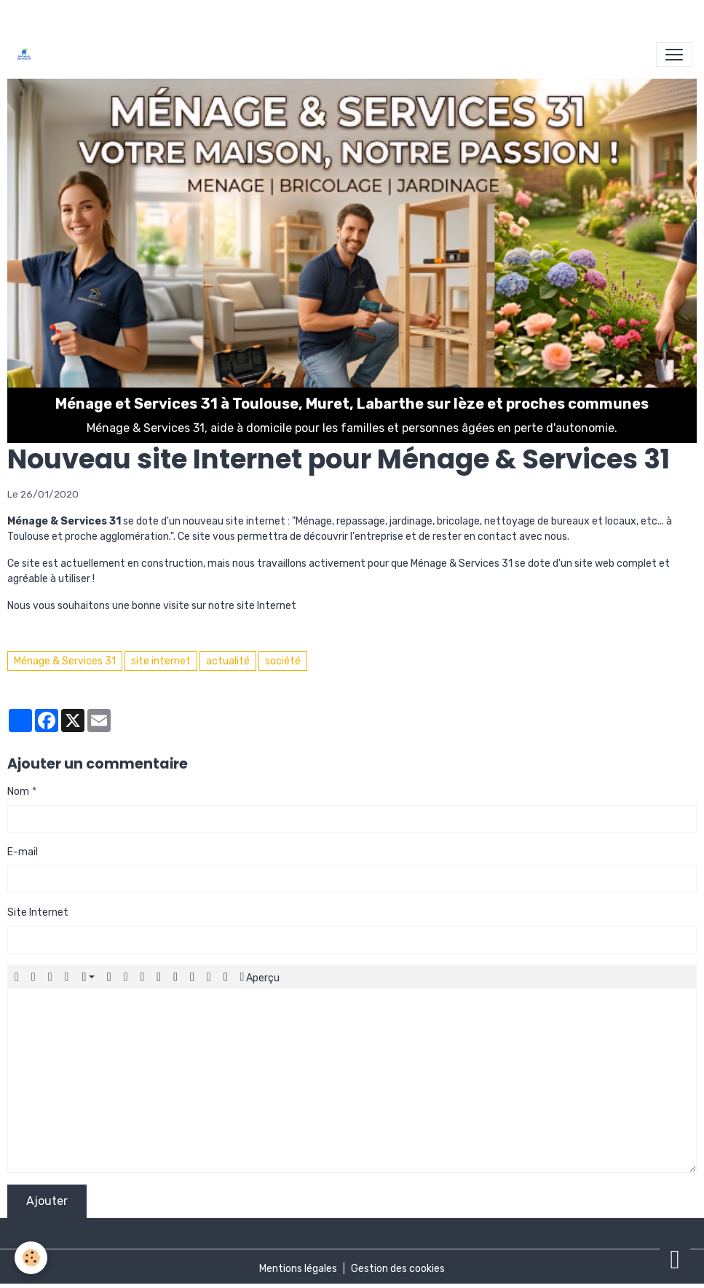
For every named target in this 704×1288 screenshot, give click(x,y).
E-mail (22, 852)
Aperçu (260, 977)
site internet (161, 661)
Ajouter (47, 1201)
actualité (228, 661)
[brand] (27, 54)
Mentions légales (298, 1269)
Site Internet (37, 912)
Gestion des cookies (398, 1269)
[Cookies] (31, 1257)
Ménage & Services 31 (65, 661)
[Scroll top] (675, 1259)
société (283, 661)
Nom (18, 791)
